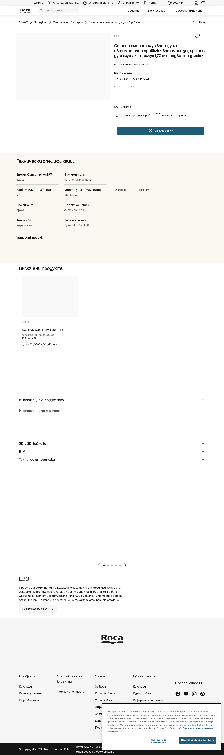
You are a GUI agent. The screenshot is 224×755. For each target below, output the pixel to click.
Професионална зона (187, 10)
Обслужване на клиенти (70, 678)
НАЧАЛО (22, 22)
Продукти (132, 10)
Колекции (25, 686)
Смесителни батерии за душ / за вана (114, 22)
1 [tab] (104, 565)
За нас (100, 676)
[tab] (112, 400)
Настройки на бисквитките (95, 751)
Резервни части (30, 700)
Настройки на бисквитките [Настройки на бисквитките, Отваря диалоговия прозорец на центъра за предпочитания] (158, 741)
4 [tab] (116, 565)
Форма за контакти (71, 691)
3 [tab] (112, 565)
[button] (41, 10)
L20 (24, 579)
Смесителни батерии (68, 22)
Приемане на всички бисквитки (197, 740)
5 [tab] (120, 565)
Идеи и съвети (143, 693)
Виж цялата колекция (38, 609)
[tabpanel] (50, 320)
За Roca (100, 686)
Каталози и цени (30, 693)
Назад (202, 22)
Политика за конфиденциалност (98, 746)
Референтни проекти (148, 700)
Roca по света (105, 693)
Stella (25, 321)
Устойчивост (104, 700)
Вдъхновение (156, 10)
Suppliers (101, 720)
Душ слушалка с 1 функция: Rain (43, 329)
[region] (161, 726)
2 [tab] (108, 565)
